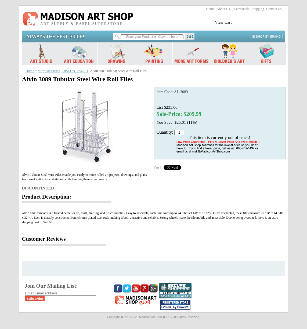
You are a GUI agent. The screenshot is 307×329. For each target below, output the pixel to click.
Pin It (158, 167)
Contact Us (273, 9)
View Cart (223, 22)
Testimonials (241, 9)
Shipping (258, 9)
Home (210, 9)
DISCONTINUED (75, 71)
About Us (223, 9)
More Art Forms (49, 71)
